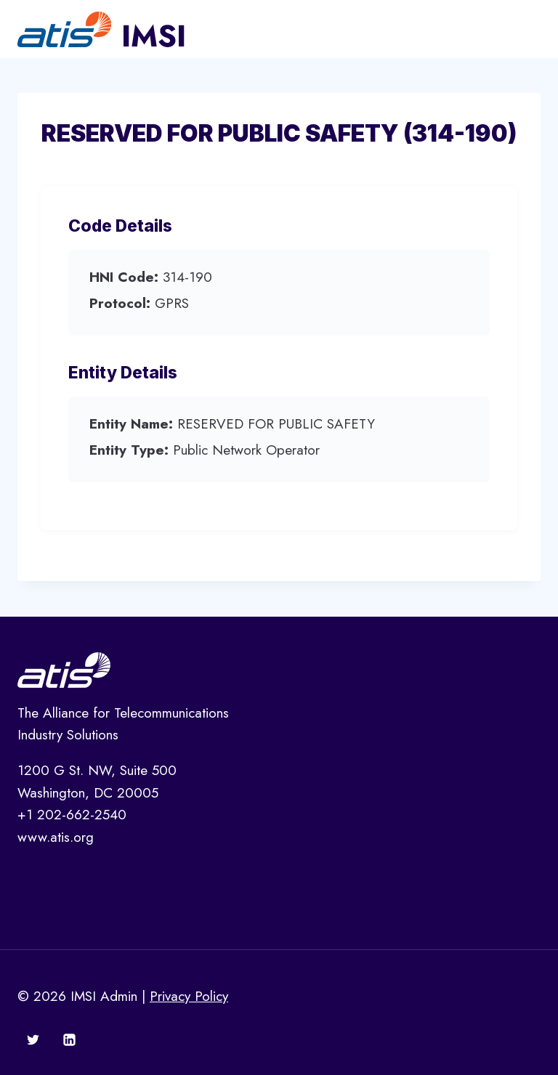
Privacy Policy (189, 996)
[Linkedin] (69, 1039)
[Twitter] (33, 1039)
